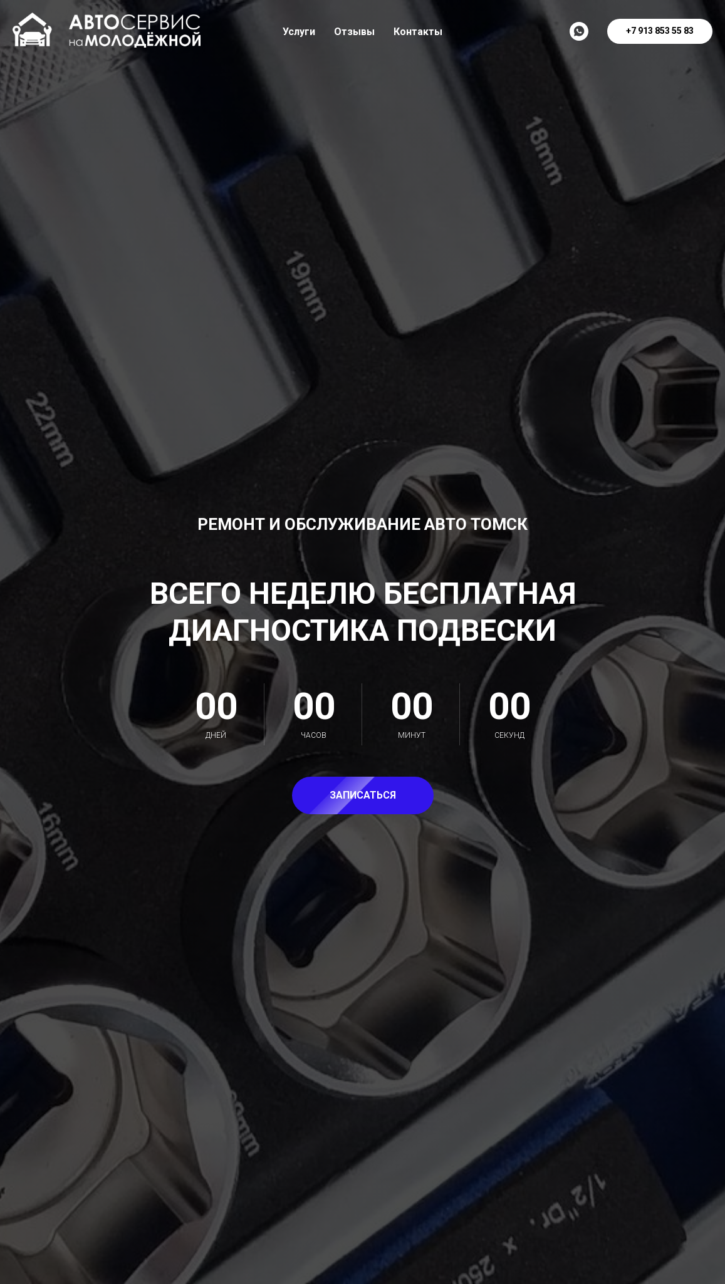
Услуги (299, 32)
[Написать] (579, 31)
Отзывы (354, 32)
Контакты (418, 32)
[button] (363, 795)
